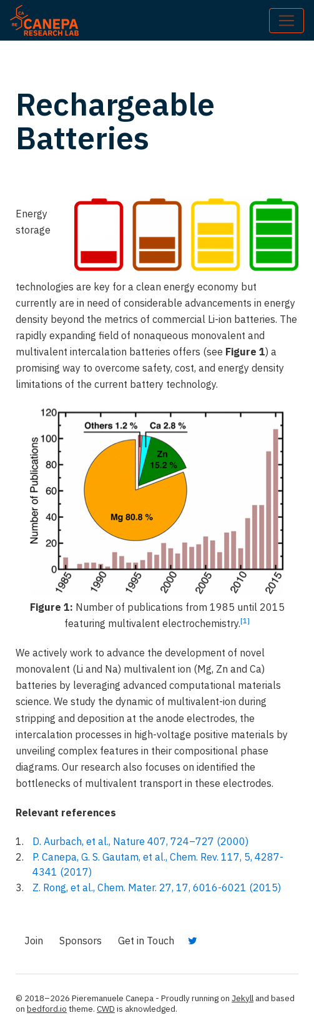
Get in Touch (146, 940)
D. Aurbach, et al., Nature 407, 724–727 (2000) (140, 841)
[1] (245, 620)
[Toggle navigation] (286, 20)
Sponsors (80, 940)
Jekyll (242, 998)
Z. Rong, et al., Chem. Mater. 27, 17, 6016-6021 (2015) (156, 887)
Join (33, 940)
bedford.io (47, 1008)
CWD (106, 1008)
